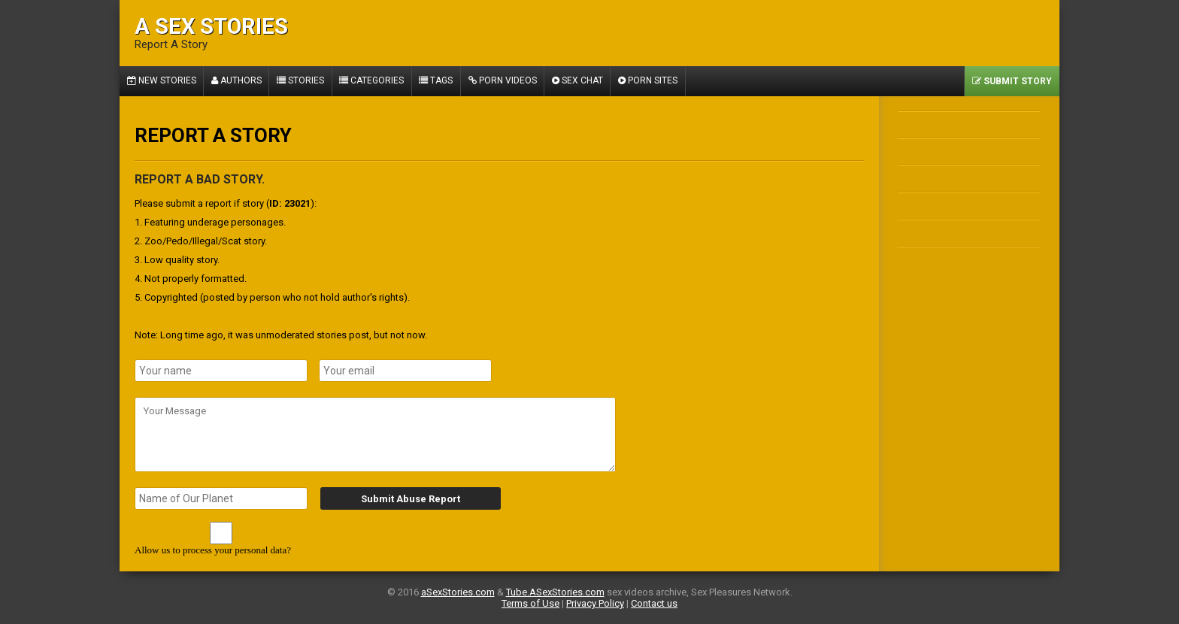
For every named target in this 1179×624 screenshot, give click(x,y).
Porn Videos (505, 81)
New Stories (161, 81)
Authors (237, 81)
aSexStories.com (458, 592)
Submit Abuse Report (409, 498)
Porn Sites (652, 81)
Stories (302, 81)
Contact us (654, 603)
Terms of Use (530, 603)
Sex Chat (581, 81)
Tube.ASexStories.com (555, 592)
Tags (439, 81)
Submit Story (1012, 81)
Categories (373, 81)
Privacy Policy (595, 603)
